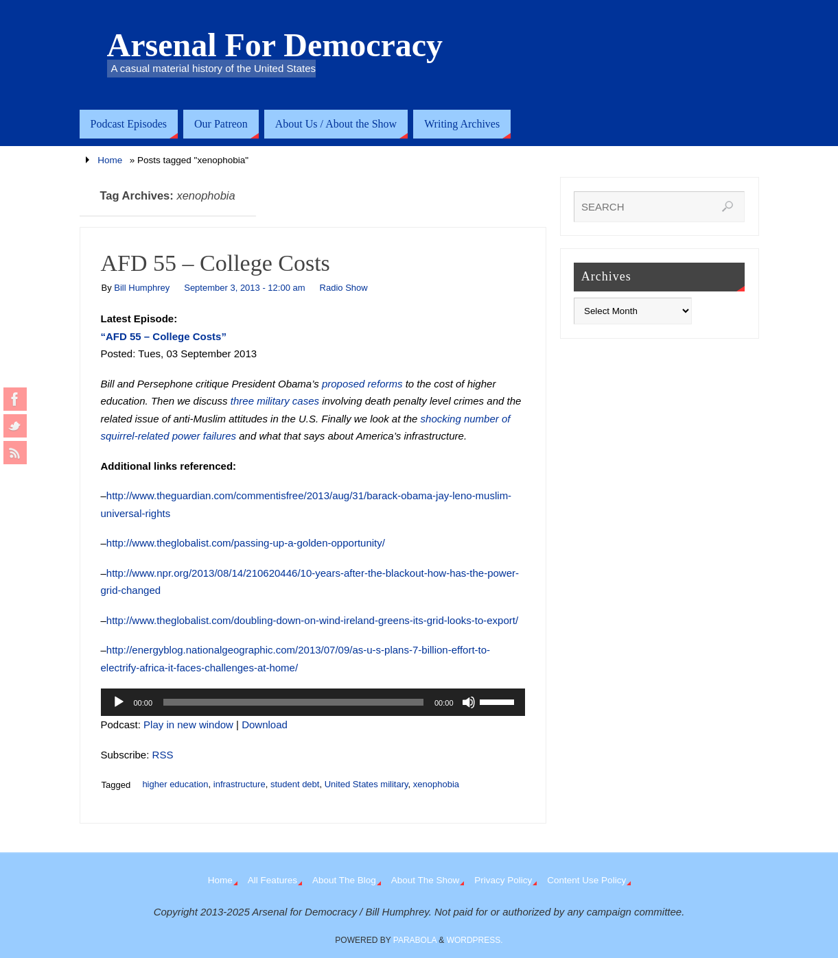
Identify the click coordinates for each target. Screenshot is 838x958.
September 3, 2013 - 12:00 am (244, 288)
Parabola (415, 940)
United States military (366, 784)
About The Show (425, 880)
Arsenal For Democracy (275, 45)
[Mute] (469, 702)
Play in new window (188, 724)
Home (109, 160)
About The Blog (344, 880)
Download (265, 724)
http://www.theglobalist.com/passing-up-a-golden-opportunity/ (245, 543)
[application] (313, 702)
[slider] (293, 702)
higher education (175, 784)
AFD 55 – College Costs (215, 263)
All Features (272, 880)
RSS (163, 755)
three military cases (275, 401)
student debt (295, 784)
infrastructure (239, 784)
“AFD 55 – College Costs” (163, 336)
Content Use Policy (586, 880)
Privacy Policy (503, 880)
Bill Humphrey (142, 288)
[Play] (119, 702)
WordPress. (475, 940)
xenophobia (436, 784)
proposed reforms (362, 384)
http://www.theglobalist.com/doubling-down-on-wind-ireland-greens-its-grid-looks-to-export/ (312, 620)
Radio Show (344, 288)
